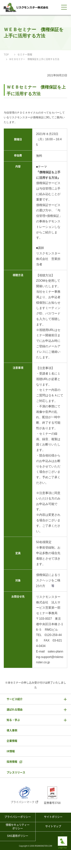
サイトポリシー (53, 816)
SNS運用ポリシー (17, 835)
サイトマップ (53, 826)
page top (62, 839)
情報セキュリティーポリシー (18, 826)
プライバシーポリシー (17, 816)
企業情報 (12, 740)
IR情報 (11, 751)
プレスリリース (16, 772)
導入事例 (12, 730)
